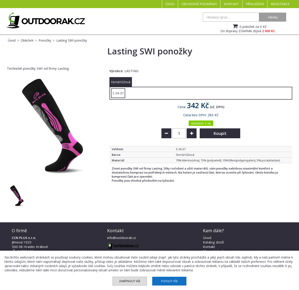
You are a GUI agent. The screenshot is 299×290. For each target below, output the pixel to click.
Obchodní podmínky (199, 4)
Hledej (273, 17)
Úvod (169, 4)
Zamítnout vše (129, 281)
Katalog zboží (213, 242)
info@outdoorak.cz (121, 237)
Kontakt (231, 4)
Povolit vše (169, 281)
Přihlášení (255, 4)
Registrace (280, 4)
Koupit (220, 133)
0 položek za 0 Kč (249, 26)
